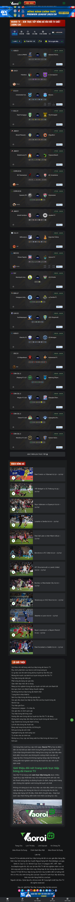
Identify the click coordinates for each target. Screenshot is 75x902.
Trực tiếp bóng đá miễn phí (21, 678)
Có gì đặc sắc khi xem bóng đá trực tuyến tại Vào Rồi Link (32, 673)
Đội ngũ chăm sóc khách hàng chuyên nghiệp (28, 689)
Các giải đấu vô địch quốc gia (22, 711)
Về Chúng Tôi (55, 846)
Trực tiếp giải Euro (18, 705)
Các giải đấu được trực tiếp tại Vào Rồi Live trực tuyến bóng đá (33, 700)
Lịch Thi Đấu (30, 846)
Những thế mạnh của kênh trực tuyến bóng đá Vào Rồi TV (32, 675)
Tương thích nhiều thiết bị (20, 694)
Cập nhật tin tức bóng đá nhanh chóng (25, 722)
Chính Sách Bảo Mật (37, 850)
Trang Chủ (18, 846)
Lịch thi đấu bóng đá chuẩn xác (23, 724)
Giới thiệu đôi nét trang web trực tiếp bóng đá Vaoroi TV (31, 667)
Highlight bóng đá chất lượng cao (23, 733)
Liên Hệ (37, 855)
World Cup (15, 703)
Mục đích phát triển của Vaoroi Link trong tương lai (29, 670)
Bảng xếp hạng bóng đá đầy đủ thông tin (26, 727)
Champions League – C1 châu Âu (23, 708)
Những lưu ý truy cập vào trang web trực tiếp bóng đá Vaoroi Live (35, 738)
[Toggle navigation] (64, 3)
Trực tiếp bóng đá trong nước (22, 714)
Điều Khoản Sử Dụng (19, 850)
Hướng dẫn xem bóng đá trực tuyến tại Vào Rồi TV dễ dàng (32, 716)
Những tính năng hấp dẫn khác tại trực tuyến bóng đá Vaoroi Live (34, 719)
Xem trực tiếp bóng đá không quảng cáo (26, 697)
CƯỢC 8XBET (29, 3)
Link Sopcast (42, 846)
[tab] (15, 32)
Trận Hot (29, 41)
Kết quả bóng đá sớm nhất (21, 730)
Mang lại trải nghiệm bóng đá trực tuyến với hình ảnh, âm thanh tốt (35, 686)
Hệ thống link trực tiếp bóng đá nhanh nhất (26, 692)
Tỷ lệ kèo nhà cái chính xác (21, 735)
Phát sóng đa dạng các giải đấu (23, 681)
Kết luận (14, 741)
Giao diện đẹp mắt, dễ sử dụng (22, 684)
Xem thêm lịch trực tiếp (37, 454)
